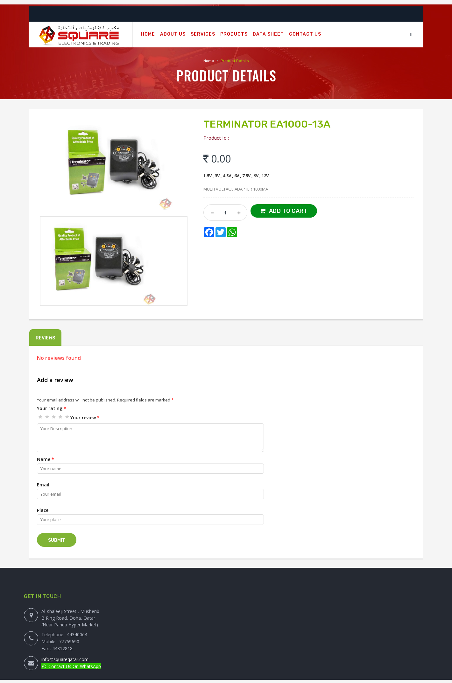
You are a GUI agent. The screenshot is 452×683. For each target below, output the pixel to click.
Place (42, 510)
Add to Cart (288, 210)
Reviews (45, 338)
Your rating (51, 408)
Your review (85, 418)
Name (45, 459)
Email (43, 485)
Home (208, 61)
